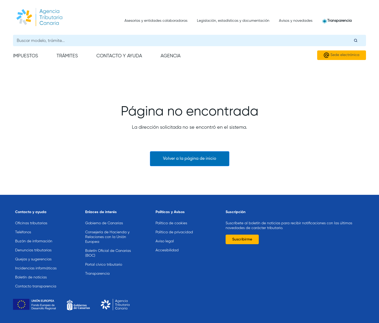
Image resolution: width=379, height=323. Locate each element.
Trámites (67, 56)
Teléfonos (23, 232)
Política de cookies (171, 223)
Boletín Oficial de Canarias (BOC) (108, 253)
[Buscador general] (189, 40)
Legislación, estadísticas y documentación (233, 21)
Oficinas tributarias (31, 223)
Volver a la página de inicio (189, 159)
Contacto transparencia (35, 286)
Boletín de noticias (31, 277)
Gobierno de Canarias (104, 223)
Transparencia (339, 21)
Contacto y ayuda (119, 56)
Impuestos (25, 56)
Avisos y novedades (295, 21)
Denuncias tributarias (33, 250)
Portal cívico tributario (103, 264)
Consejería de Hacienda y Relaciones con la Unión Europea (107, 237)
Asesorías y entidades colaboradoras (155, 21)
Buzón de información (33, 241)
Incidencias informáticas (36, 268)
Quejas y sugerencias (33, 259)
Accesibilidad (167, 250)
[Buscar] (355, 40)
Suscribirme (242, 239)
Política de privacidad (174, 232)
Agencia (170, 56)
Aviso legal (165, 241)
